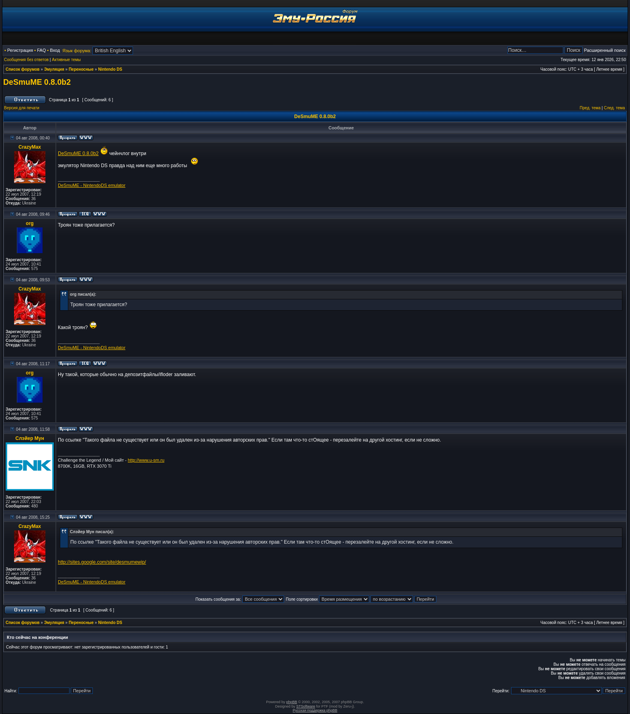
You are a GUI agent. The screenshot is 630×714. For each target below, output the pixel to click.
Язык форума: (76, 50)
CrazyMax (29, 147)
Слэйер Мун (29, 438)
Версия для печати (21, 108)
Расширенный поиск (605, 50)
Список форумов (23, 69)
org (29, 223)
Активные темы (66, 59)
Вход (55, 50)
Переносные (81, 69)
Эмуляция (54, 69)
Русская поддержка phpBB (315, 710)
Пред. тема (590, 108)
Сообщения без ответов (26, 59)
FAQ (41, 50)
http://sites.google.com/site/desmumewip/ (102, 562)
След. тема (614, 108)
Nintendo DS (110, 69)
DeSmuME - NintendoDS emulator (91, 185)
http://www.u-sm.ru (146, 460)
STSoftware (305, 706)
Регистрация (20, 50)
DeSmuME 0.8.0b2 (37, 82)
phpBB (291, 702)
